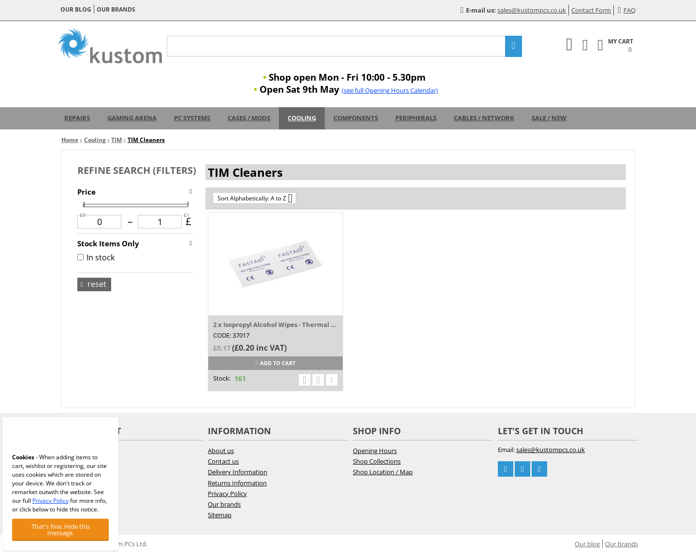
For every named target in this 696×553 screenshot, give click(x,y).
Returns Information (237, 483)
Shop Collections (377, 461)
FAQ (627, 10)
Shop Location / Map (383, 472)
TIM (116, 140)
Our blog (75, 9)
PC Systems (192, 117)
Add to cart (275, 363)
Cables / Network (484, 117)
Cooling (302, 117)
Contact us (223, 461)
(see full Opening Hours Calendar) (390, 90)
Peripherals (415, 117)
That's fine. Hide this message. (60, 529)
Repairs (77, 117)
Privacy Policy (227, 493)
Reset (93, 284)
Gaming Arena (132, 117)
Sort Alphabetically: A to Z (255, 198)
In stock (96, 257)
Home (69, 140)
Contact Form (591, 10)
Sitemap (220, 514)
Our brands (116, 9)
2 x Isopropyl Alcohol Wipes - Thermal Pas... (275, 324)
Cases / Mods (249, 117)
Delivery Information (237, 472)
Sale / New (549, 117)
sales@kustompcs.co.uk (531, 10)
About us (221, 450)
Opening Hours (375, 450)
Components (356, 117)
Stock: (222, 378)
